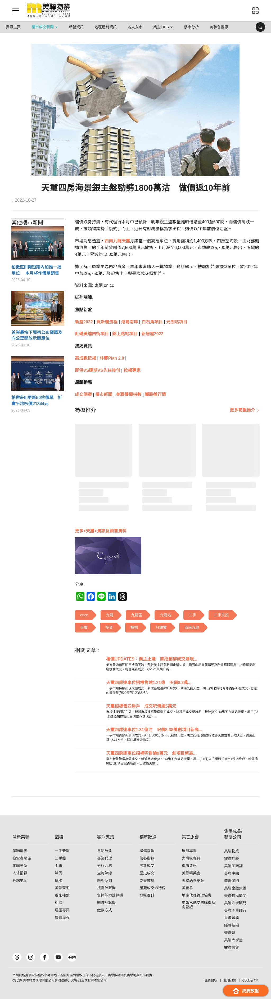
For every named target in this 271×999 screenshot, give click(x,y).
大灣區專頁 (191, 858)
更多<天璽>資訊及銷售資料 (101, 531)
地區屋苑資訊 (105, 27)
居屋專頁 (62, 910)
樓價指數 (146, 851)
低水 (58, 880)
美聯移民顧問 (235, 895)
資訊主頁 (13, 27)
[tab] (85, 410)
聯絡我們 (104, 880)
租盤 (58, 903)
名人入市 (135, 27)
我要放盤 (246, 991)
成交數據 (146, 880)
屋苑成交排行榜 (152, 888)
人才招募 (19, 873)
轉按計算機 (106, 903)
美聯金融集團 (235, 888)
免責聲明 (211, 980)
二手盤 (60, 858)
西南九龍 (113, 241)
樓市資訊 (189, 866)
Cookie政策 (250, 980)
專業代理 (104, 858)
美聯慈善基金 (193, 880)
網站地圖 (19, 880)
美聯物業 (231, 851)
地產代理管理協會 (196, 895)
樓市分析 (191, 27)
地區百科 (146, 895)
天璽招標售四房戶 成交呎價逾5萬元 (141, 706)
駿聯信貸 (231, 947)
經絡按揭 (231, 925)
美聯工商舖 (233, 866)
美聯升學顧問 (235, 903)
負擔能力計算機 (110, 895)
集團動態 (19, 866)
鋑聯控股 (231, 858)
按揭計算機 (106, 888)
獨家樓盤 (62, 895)
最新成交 (146, 866)
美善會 (187, 888)
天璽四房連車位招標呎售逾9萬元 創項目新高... (151, 753)
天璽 (125, 241)
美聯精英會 (191, 873)
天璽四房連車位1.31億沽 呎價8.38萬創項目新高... (154, 729)
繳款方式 (104, 910)
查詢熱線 (104, 873)
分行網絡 (104, 866)
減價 (58, 873)
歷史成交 (146, 873)
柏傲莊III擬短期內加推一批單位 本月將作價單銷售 (36, 270)
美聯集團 (19, 851)
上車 (58, 866)
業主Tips (161, 27)
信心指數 (146, 858)
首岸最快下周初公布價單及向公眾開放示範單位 (36, 335)
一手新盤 (62, 851)
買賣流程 (62, 917)
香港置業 (231, 918)
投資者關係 (21, 858)
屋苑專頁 (189, 851)
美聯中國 (231, 873)
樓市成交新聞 (42, 27)
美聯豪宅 (62, 888)
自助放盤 (104, 851)
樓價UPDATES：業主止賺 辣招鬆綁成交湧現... (151, 659)
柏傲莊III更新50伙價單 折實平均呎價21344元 (36, 400)
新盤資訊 (76, 27)
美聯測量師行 (235, 910)
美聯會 (229, 932)
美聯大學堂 (233, 940)
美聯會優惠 (219, 27)
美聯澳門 (231, 881)
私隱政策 (230, 980)
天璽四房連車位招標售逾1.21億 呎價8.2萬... (149, 682)
